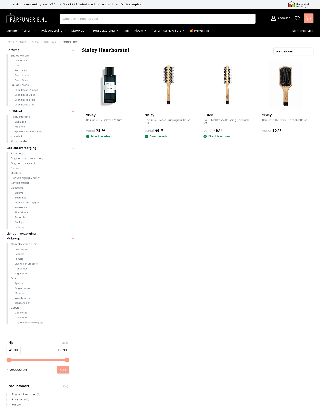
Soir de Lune (22, 75)
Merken (23, 41)
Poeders (19, 254)
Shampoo (20, 121)
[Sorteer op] (293, 51)
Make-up (13, 238)
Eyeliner (19, 283)
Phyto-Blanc (22, 212)
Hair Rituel (50, 41)
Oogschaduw (23, 288)
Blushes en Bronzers (26, 263)
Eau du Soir (21, 70)
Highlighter (21, 273)
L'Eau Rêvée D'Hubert (26, 90)
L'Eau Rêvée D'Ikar (25, 94)
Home (10, 41)
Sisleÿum (20, 227)
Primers (19, 258)
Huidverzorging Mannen (26, 178)
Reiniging (17, 153)
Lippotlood (21, 317)
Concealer (21, 268)
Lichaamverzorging (21, 234)
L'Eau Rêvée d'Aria (25, 99)
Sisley (35, 41)
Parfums (13, 50)
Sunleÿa (19, 222)
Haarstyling (18, 136)
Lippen (15, 307)
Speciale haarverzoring (28, 131)
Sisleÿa (19, 192)
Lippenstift (21, 312)
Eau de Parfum (20, 55)
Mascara (20, 293)
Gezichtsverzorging (21, 148)
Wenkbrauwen (23, 298)
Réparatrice (21, 217)
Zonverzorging (20, 183)
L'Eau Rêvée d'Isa (24, 104)
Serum (15, 168)
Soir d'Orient (22, 80)
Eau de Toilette (20, 85)
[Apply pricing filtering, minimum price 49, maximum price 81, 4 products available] (63, 369)
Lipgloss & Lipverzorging (29, 322)
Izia (17, 65)
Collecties (17, 187)
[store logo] (27, 17)
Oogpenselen (22, 303)
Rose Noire (21, 207)
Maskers (20, 126)
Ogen (14, 278)
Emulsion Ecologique (27, 202)
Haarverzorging (20, 117)
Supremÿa (21, 197)
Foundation (21, 249)
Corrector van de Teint (24, 244)
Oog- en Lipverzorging (24, 163)
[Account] (280, 18)
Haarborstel (69, 41)
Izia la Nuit (21, 60)
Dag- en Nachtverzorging (27, 158)
